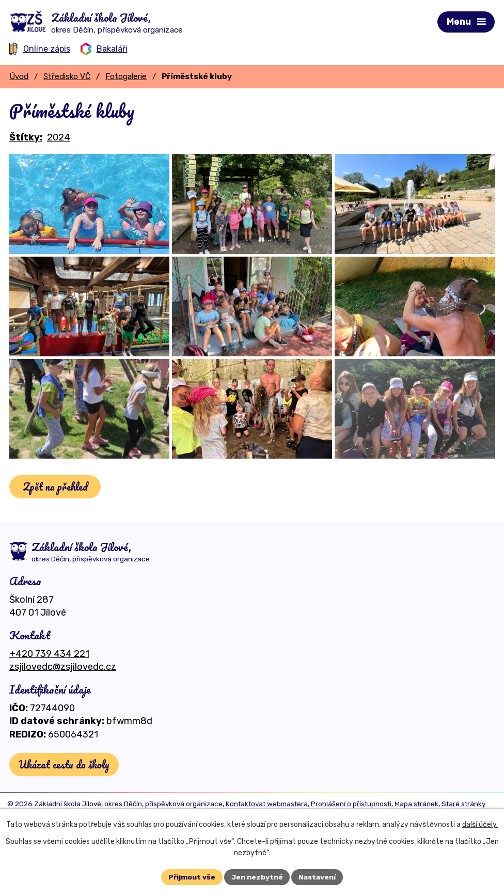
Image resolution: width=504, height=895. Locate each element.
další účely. (480, 824)
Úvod (18, 76)
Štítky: (25, 137)
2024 (58, 137)
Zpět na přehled (55, 528)
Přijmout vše (191, 876)
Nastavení (317, 876)
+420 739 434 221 (49, 695)
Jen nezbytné (256, 876)
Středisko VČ (66, 76)
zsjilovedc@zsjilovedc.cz (62, 708)
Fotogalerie (126, 76)
